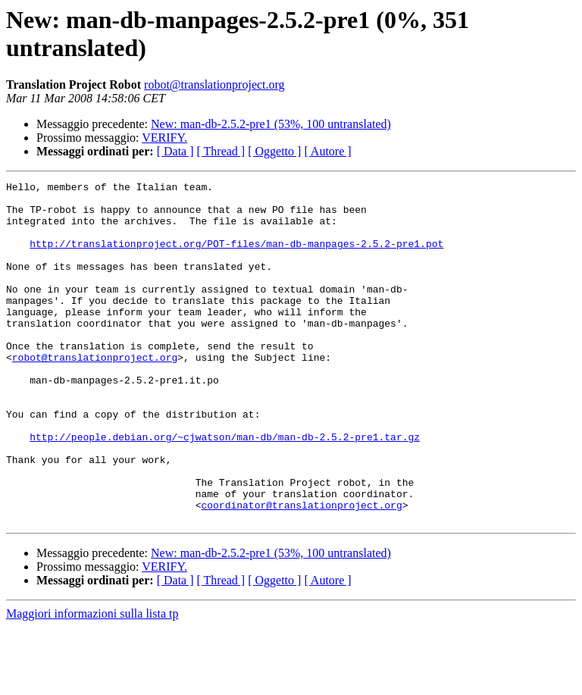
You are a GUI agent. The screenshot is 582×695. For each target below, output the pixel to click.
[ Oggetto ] (274, 151)
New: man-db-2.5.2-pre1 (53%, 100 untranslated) (271, 123)
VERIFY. (164, 137)
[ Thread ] (221, 151)
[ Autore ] (327, 151)
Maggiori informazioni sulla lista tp (92, 681)
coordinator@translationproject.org (301, 571)
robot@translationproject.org (214, 84)
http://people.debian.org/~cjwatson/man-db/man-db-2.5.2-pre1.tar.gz (225, 489)
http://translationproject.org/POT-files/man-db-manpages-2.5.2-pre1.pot (236, 257)
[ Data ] (175, 151)
